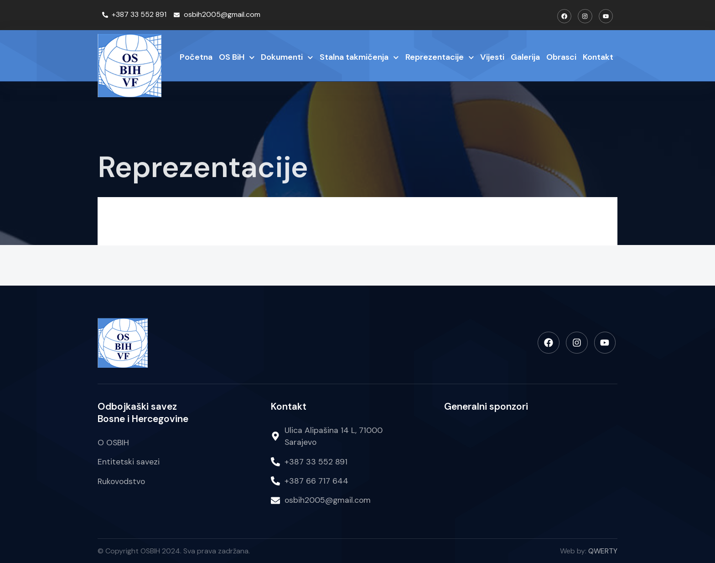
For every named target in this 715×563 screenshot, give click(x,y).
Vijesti (492, 57)
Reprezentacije (439, 57)
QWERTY (602, 551)
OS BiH (237, 57)
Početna (196, 57)
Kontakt (598, 57)
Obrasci (561, 57)
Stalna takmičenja (359, 57)
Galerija (525, 57)
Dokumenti (287, 57)
